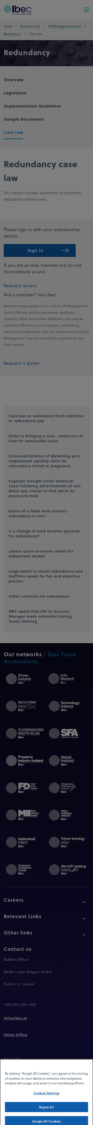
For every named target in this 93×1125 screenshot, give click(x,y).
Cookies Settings (46, 1097)
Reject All (46, 1111)
